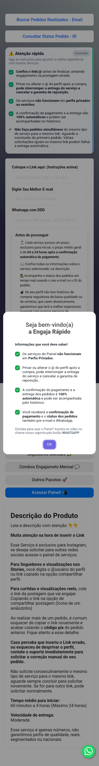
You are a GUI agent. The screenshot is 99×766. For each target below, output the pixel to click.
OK (49, 444)
